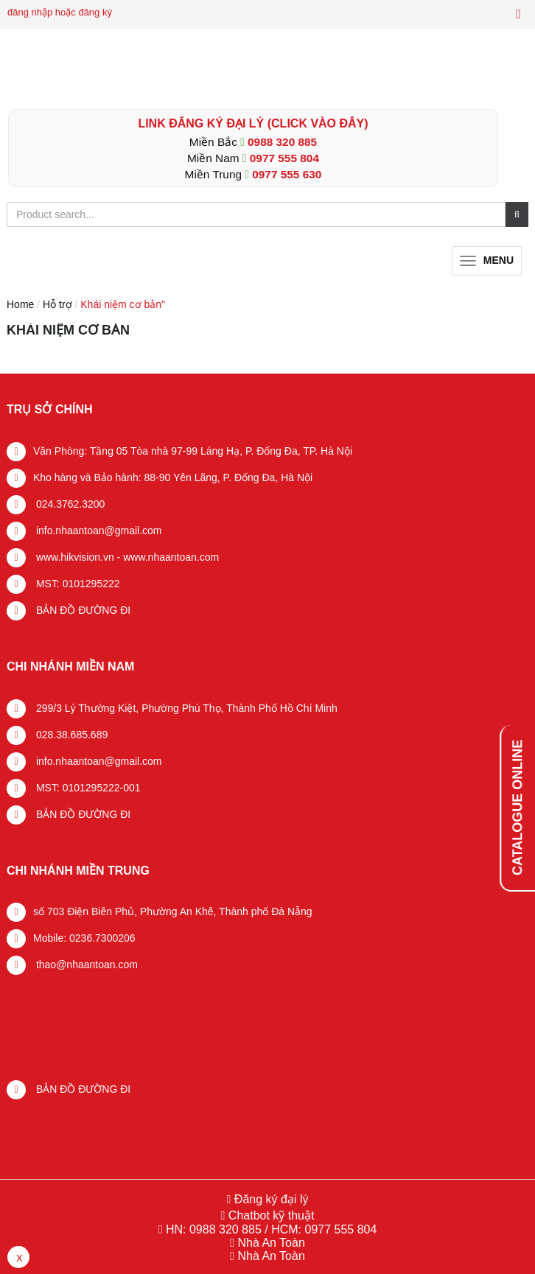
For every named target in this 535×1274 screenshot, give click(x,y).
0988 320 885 (282, 142)
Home (20, 304)
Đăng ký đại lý (269, 1199)
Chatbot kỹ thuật (269, 1215)
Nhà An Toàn (270, 1242)
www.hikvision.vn (73, 557)
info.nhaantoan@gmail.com (97, 530)
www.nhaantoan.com (171, 557)
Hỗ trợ (57, 304)
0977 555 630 (286, 174)
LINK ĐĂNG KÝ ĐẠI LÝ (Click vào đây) (253, 123)
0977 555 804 (284, 158)
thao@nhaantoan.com (85, 964)
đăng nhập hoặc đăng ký (59, 12)
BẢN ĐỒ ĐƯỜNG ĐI (81, 610)
